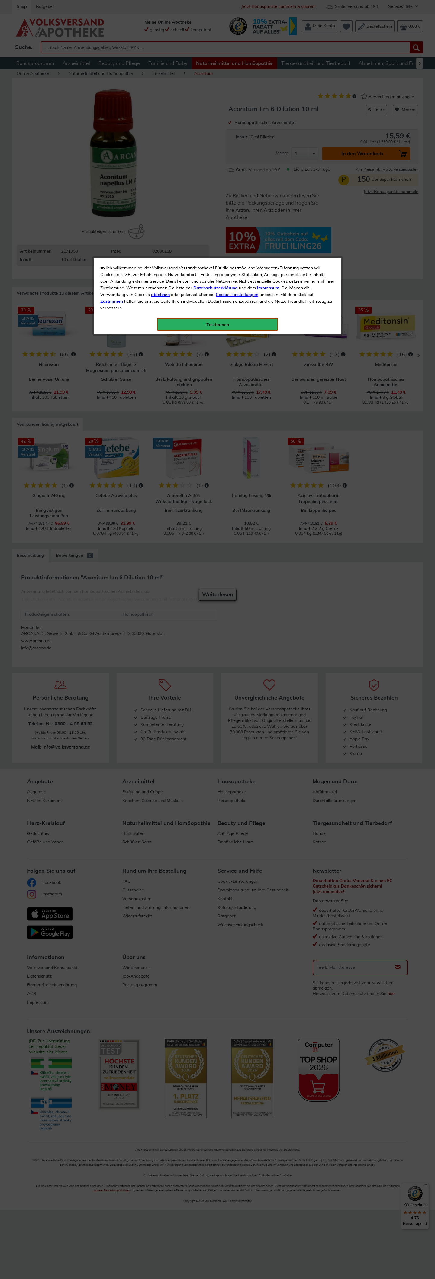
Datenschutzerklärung (215, 136)
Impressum (268, 136)
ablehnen (160, 142)
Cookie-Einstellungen (237, 142)
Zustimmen (111, 149)
